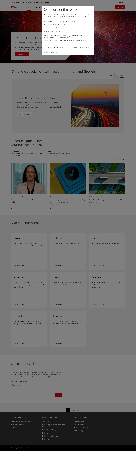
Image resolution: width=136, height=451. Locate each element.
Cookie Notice (83, 40)
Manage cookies (49, 52)
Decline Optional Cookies (80, 47)
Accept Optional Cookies (55, 47)
